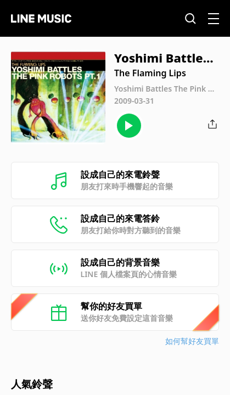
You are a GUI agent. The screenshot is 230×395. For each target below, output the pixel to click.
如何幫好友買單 (192, 341)
